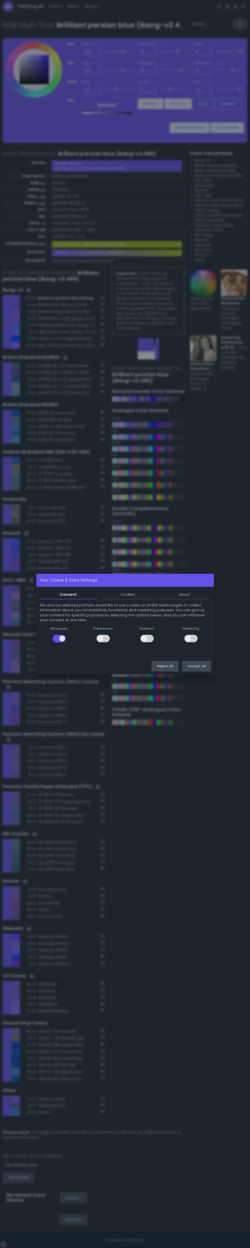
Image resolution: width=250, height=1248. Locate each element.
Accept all (197, 666)
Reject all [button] (165, 666)
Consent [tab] (68, 594)
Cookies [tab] (128, 594)
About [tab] (184, 594)
